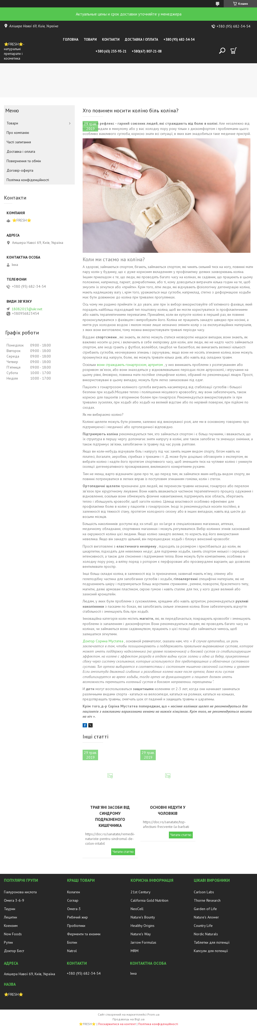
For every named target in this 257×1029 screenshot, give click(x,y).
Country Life (203, 925)
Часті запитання (19, 142)
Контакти (111, 39)
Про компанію (18, 132)
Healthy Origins (142, 925)
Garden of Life (205, 908)
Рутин (8, 942)
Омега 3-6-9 (14, 900)
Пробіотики (76, 925)
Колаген (73, 892)
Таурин (9, 908)
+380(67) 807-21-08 (147, 51)
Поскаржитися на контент (117, 1024)
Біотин (72, 942)
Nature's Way (141, 934)
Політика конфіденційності (28, 179)
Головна (70, 39)
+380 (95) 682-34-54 (178, 39)
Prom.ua (153, 1014)
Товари (90, 39)
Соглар (72, 900)
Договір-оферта (20, 170)
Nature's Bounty (143, 917)
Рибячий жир (77, 917)
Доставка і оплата (141, 39)
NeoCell (137, 908)
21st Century (141, 892)
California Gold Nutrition (149, 900)
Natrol (72, 950)
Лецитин (10, 917)
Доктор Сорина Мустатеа (103, 641)
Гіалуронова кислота (20, 892)
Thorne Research (207, 900)
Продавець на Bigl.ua (128, 1019)
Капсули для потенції (211, 950)
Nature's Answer (206, 917)
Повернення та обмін (24, 161)
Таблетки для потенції (211, 942)
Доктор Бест (14, 950)
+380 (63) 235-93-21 (110, 51)
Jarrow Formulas (143, 942)
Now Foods (13, 934)
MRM (134, 950)
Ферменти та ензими (83, 934)
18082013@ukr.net (27, 309)
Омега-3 (74, 908)
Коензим (11, 925)
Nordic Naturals (206, 934)
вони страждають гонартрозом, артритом (130, 364)
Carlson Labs (204, 892)
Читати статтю (123, 851)
